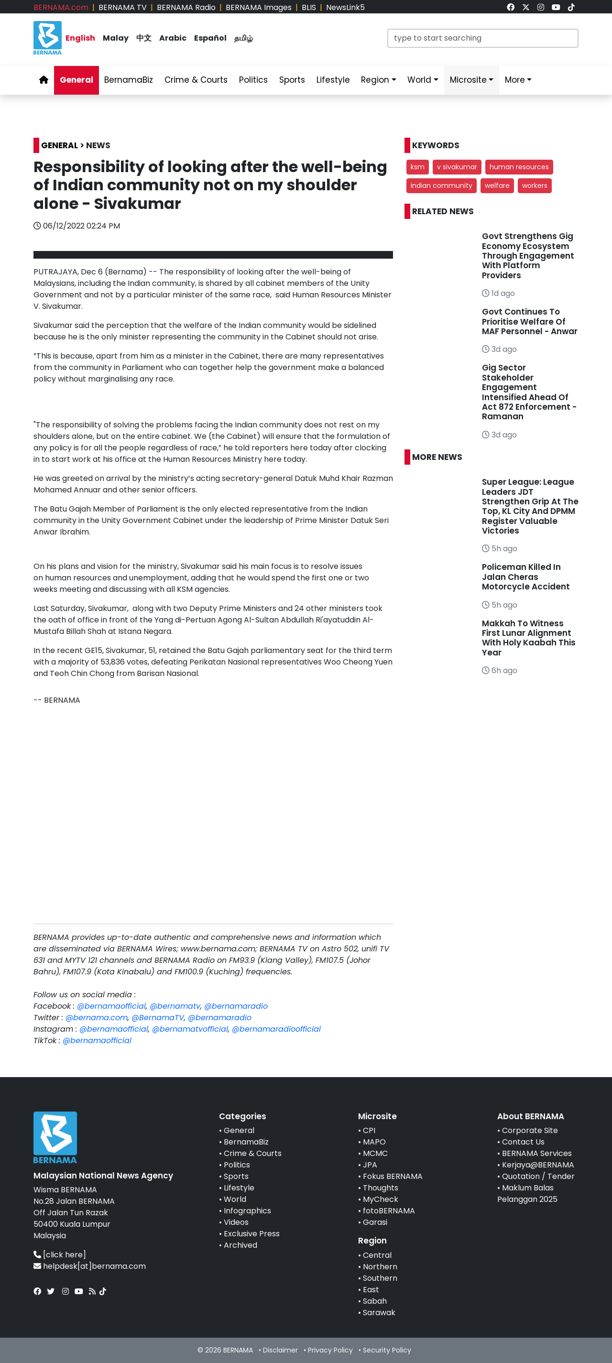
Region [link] (375, 80)
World (235, 1199)
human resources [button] (519, 167)
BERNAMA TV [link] (122, 7)
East (371, 1289)
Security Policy (387, 1350)
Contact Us (523, 1141)
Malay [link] (116, 38)
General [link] (76, 80)
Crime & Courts (253, 1153)
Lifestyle (239, 1187)
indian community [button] (441, 185)
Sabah (375, 1301)
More (515, 80)
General (239, 1130)
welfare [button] (497, 185)
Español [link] (210, 38)
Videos (236, 1222)
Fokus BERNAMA (393, 1176)
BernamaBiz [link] (128, 80)
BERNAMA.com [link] (60, 7)
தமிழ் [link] (243, 38)
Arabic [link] (172, 38)
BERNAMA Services (537, 1153)
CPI (369, 1130)
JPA (370, 1164)
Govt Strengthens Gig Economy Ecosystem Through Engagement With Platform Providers (528, 255)
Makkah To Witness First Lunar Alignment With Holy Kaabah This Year (529, 638)
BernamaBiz (246, 1141)
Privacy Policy (330, 1350)
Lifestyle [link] (333, 80)
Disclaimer (280, 1350)
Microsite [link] (468, 80)
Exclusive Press (252, 1233)
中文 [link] (144, 38)
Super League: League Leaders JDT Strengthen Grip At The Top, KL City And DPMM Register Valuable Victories (530, 506)
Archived (240, 1245)
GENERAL (59, 145)
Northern (380, 1266)
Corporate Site (530, 1130)
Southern (380, 1278)
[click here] (64, 1254)
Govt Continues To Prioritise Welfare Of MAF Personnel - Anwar (530, 321)
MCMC (375, 1153)
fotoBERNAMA (389, 1210)
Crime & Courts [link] (196, 80)
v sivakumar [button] (457, 167)
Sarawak (379, 1312)
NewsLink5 (345, 7)
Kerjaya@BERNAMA (538, 1164)
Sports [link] (292, 80)
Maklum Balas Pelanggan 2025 (527, 1193)
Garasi (375, 1222)
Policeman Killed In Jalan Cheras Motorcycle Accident (526, 576)
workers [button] (534, 185)
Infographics (247, 1210)
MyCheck (380, 1199)
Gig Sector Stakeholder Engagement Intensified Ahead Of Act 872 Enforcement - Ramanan (529, 392)
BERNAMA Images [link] (259, 7)
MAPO (374, 1141)
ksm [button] (418, 167)
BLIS (309, 7)
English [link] (80, 38)
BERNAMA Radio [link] (186, 7)
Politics (237, 1164)
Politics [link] (253, 80)
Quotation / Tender (538, 1176)
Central (377, 1255)
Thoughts (380, 1187)
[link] (510, 7)
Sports (236, 1176)
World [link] (419, 80)
